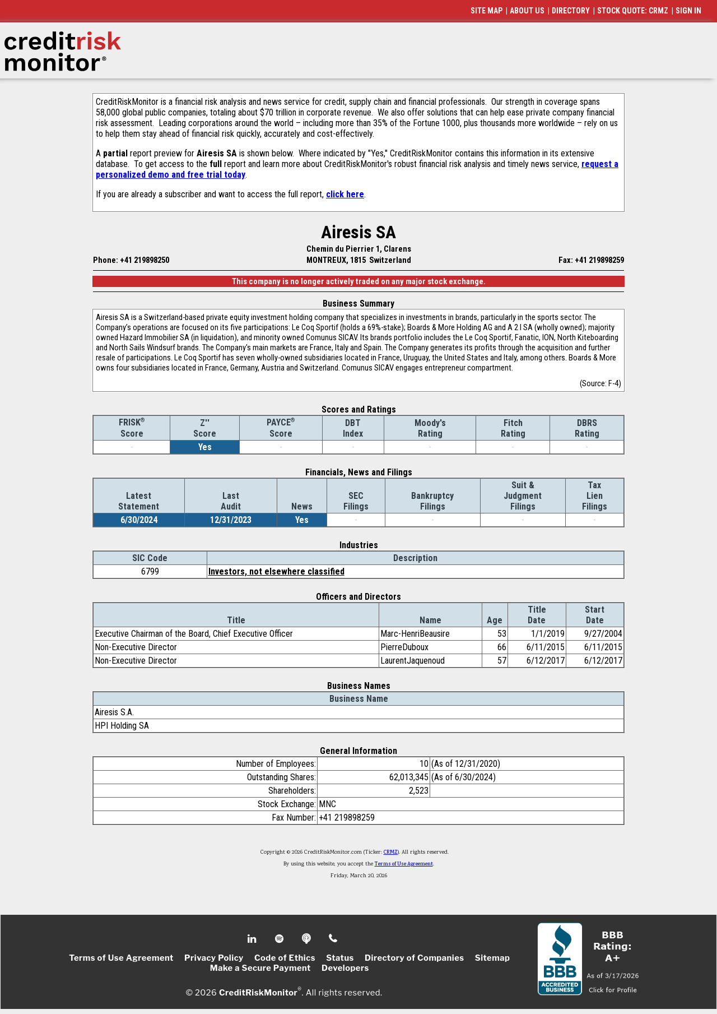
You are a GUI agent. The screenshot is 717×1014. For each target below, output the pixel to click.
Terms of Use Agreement (404, 864)
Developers (345, 968)
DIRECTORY (571, 10)
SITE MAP (486, 10)
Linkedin (253, 939)
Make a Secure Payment (260, 968)
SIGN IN (688, 10)
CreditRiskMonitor (258, 993)
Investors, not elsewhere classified (276, 571)
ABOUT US (527, 10)
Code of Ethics (284, 958)
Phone (333, 939)
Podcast (307, 939)
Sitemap (492, 958)
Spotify (280, 939)
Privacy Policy (214, 958)
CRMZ (391, 852)
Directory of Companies (414, 958)
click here (345, 194)
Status (340, 958)
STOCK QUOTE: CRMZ (632, 10)
